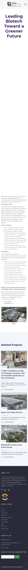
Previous (3, 314)
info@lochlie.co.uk (5, 539)
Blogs (2, 524)
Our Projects (4, 519)
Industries (3, 515)
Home (2, 508)
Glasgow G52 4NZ (5, 544)
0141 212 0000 (4, 547)
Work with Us (4, 528)
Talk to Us (3, 526)
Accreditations (4, 522)
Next (24, 314)
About (2, 510)
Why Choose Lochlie (6, 517)
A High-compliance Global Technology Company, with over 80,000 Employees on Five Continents (14, 370)
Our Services (4, 513)
